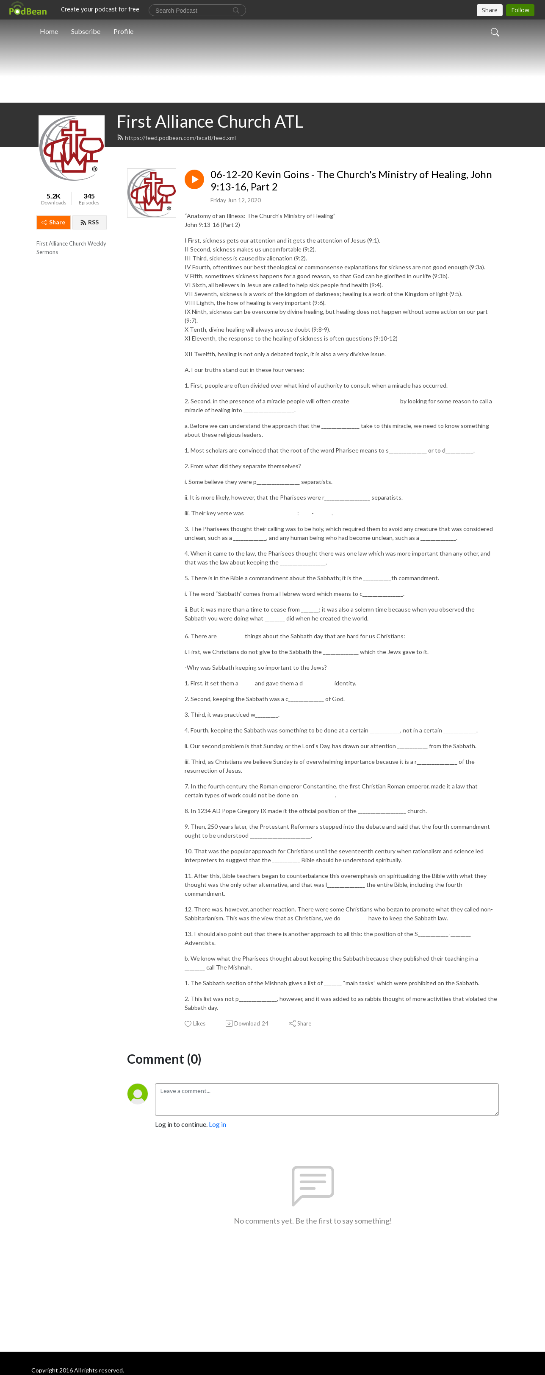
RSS (89, 344)
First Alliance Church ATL (210, 244)
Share (53, 344)
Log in (217, 1247)
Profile (123, 31)
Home (49, 31)
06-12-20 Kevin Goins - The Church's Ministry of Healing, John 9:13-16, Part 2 (351, 303)
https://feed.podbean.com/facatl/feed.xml (176, 260)
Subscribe (85, 31)
